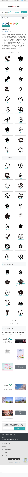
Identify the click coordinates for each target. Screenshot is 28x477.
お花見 (20, 112)
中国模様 (7, 249)
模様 (21, 178)
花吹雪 (7, 229)
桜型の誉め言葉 (20, 239)
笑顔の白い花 (7, 295)
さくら (7, 71)
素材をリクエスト (20, 428)
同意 (25, 0)
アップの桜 (7, 218)
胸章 (7, 315)
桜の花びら (7, 61)
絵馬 (21, 305)
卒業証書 (7, 239)
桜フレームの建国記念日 (20, 284)
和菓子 (7, 305)
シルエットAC (5, 31)
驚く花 (20, 315)
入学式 (7, 92)
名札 (21, 142)
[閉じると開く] (1, 472)
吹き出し (7, 168)
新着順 (9, 52)
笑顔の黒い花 (21, 295)
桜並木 (7, 275)
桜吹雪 (7, 178)
